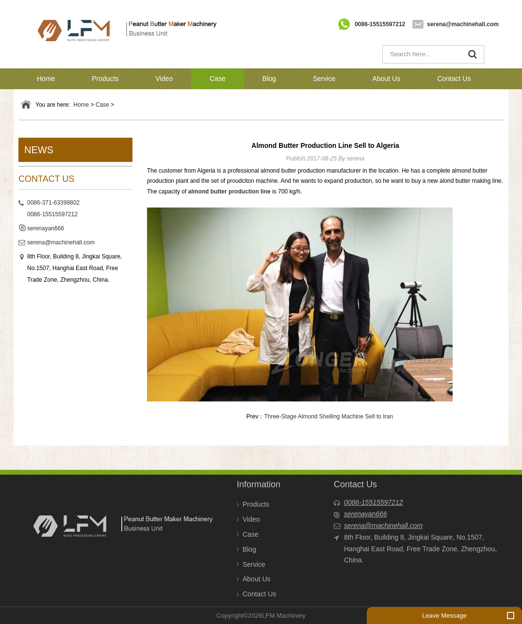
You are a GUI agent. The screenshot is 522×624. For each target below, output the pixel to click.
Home (46, 78)
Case (218, 78)
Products (105, 78)
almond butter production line (229, 191)
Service (324, 78)
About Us (387, 78)
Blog (269, 78)
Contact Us (454, 78)
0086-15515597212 (380, 24)
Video (164, 78)
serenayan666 (45, 228)
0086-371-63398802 (53, 202)
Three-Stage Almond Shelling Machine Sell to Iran (328, 416)
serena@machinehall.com (463, 24)
